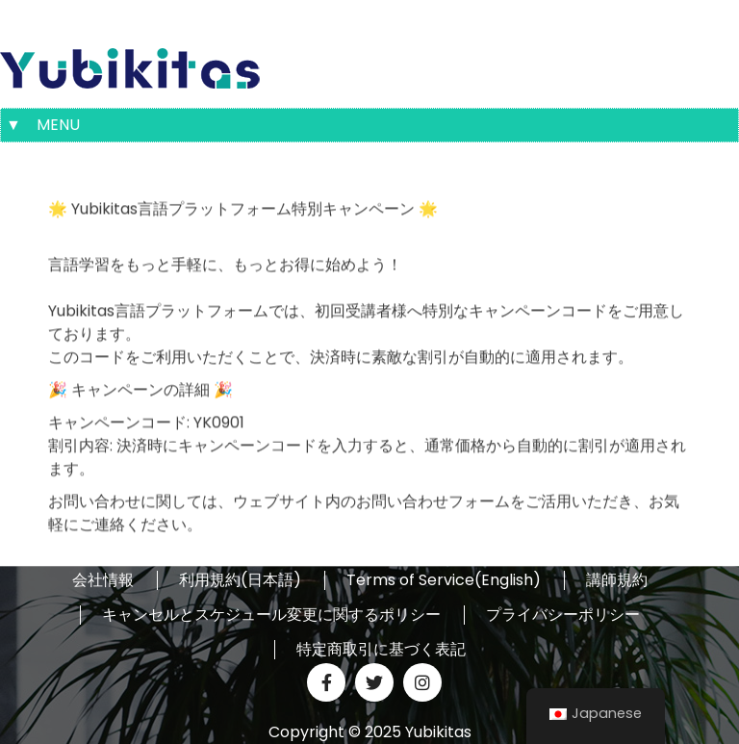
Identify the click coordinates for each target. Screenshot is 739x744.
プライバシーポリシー (563, 615)
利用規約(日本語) (240, 580)
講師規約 (617, 580)
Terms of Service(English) (443, 580)
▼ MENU (43, 125)
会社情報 (103, 580)
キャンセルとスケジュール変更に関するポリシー (271, 615)
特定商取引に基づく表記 (381, 649)
